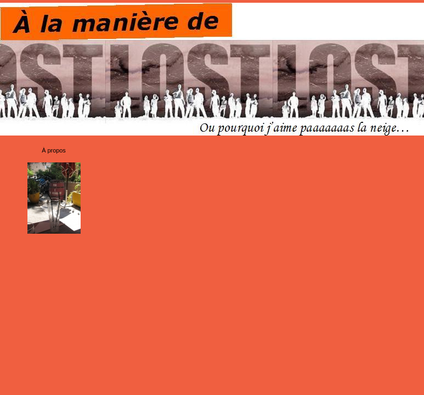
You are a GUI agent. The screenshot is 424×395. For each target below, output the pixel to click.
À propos (54, 150)
